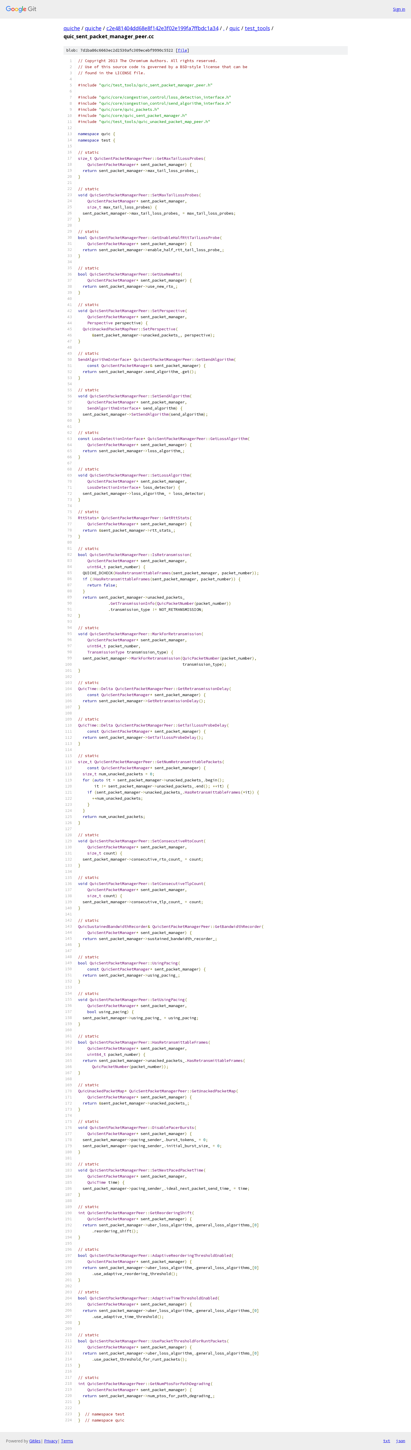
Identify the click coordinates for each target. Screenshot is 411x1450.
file (182, 50)
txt (386, 1440)
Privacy (50, 1441)
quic (234, 28)
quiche (72, 28)
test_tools (257, 28)
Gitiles (35, 1441)
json (400, 1440)
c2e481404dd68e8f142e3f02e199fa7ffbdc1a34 (162, 28)
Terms (67, 1441)
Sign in (399, 9)
